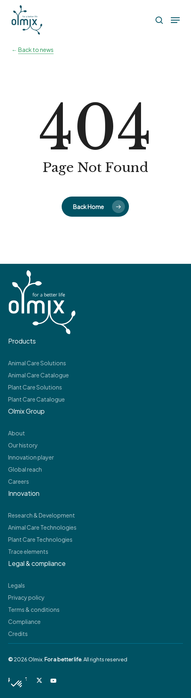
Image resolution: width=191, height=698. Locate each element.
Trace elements (28, 551)
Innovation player (31, 457)
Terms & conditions (34, 609)
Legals (16, 585)
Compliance (24, 621)
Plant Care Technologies (40, 539)
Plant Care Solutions (35, 387)
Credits (18, 633)
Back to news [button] (36, 49)
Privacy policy (26, 597)
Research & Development (41, 515)
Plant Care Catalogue (36, 399)
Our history (23, 445)
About (16, 433)
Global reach (25, 469)
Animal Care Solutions (37, 363)
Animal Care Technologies (42, 527)
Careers (18, 481)
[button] (175, 20)
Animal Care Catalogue (38, 375)
